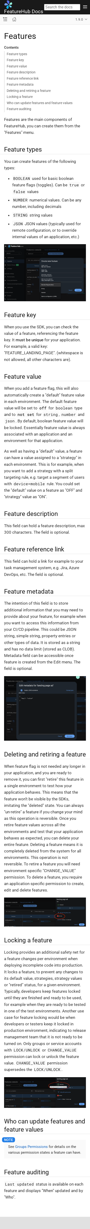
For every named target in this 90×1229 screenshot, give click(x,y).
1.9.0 (79, 19)
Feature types (17, 54)
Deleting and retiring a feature (29, 91)
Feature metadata (20, 84)
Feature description (21, 72)
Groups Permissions (31, 1147)
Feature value (17, 66)
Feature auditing (19, 109)
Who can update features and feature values (39, 103)
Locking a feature (20, 97)
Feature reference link (23, 78)
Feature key (15, 60)
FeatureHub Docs (23, 7)
